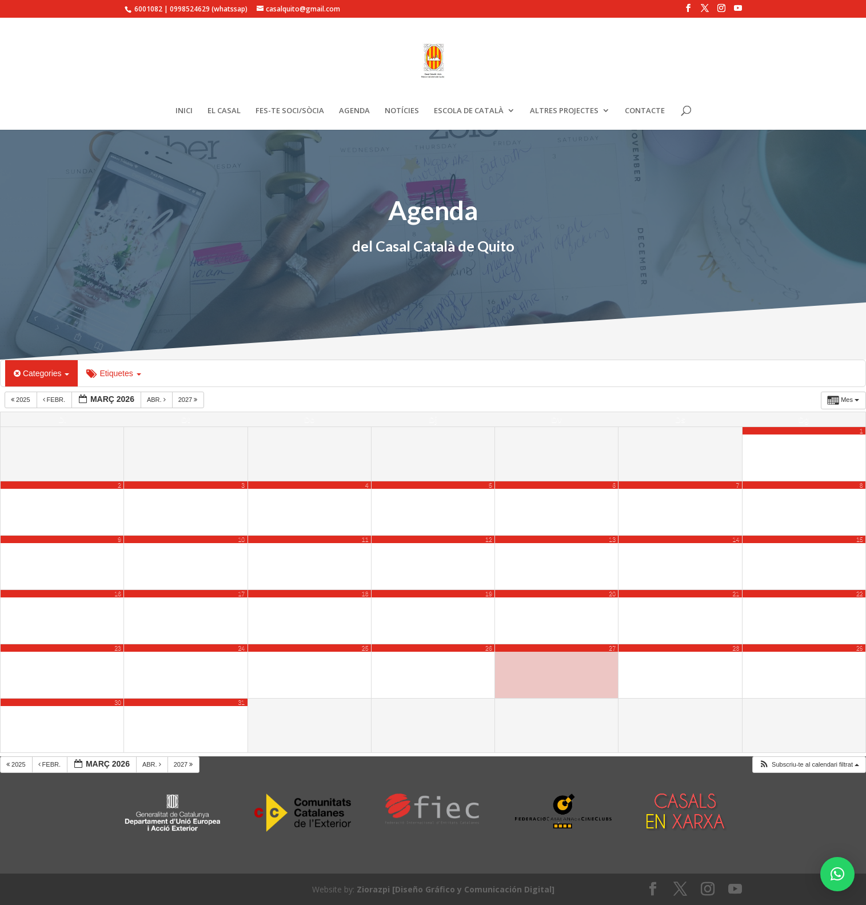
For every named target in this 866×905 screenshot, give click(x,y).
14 (736, 539)
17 (241, 593)
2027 (188, 399)
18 (365, 593)
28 (736, 647)
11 (365, 539)
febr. (55, 399)
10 (241, 539)
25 (365, 647)
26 (488, 647)
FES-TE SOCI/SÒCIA (290, 110)
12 (488, 539)
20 (612, 593)
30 (117, 702)
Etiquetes (113, 373)
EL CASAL (224, 110)
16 (117, 593)
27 (612, 647)
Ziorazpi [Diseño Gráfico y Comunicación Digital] (455, 889)
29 (859, 647)
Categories (41, 373)
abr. (157, 399)
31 (241, 702)
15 (859, 539)
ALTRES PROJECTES (564, 110)
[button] (809, 764)
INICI (184, 110)
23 (117, 647)
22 (859, 593)
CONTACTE (645, 110)
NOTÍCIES (402, 110)
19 (488, 593)
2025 (21, 399)
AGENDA (354, 110)
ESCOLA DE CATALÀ (469, 110)
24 (241, 647)
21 (736, 593)
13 (612, 539)
